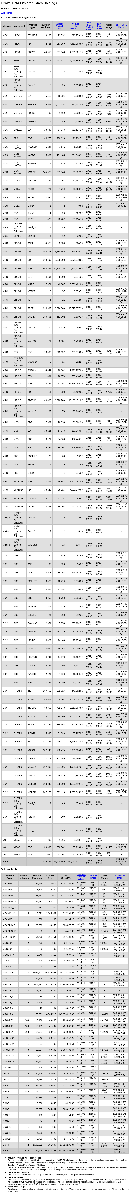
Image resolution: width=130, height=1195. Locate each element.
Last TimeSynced (99, 26)
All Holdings (6, 13)
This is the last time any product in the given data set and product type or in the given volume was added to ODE (54, 1173)
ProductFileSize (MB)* (75, 26)
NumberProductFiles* (59, 26)
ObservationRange (121, 26)
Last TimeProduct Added (89, 26)
